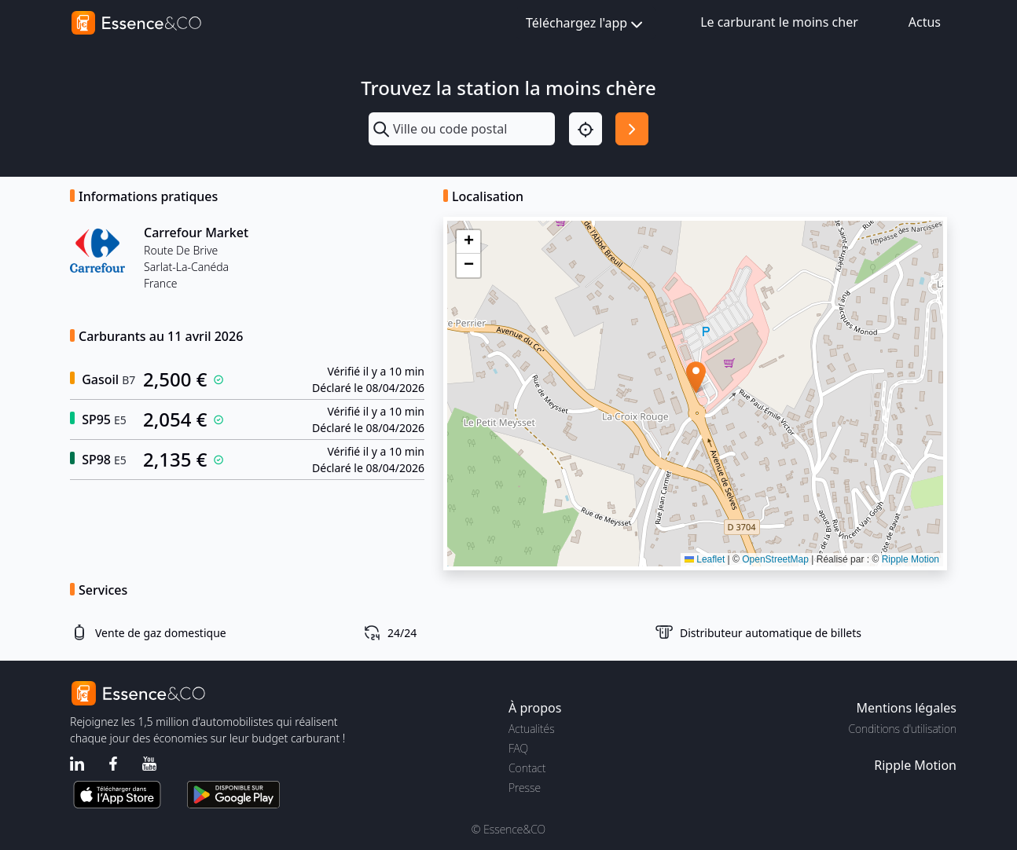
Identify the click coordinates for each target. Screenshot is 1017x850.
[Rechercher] (631, 128)
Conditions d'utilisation (902, 728)
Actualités (531, 728)
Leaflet (705, 559)
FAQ (518, 748)
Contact (526, 767)
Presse (524, 787)
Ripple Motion (910, 559)
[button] (696, 377)
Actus (925, 22)
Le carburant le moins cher (779, 22)
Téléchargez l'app (586, 24)
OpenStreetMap (775, 559)
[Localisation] (585, 128)
